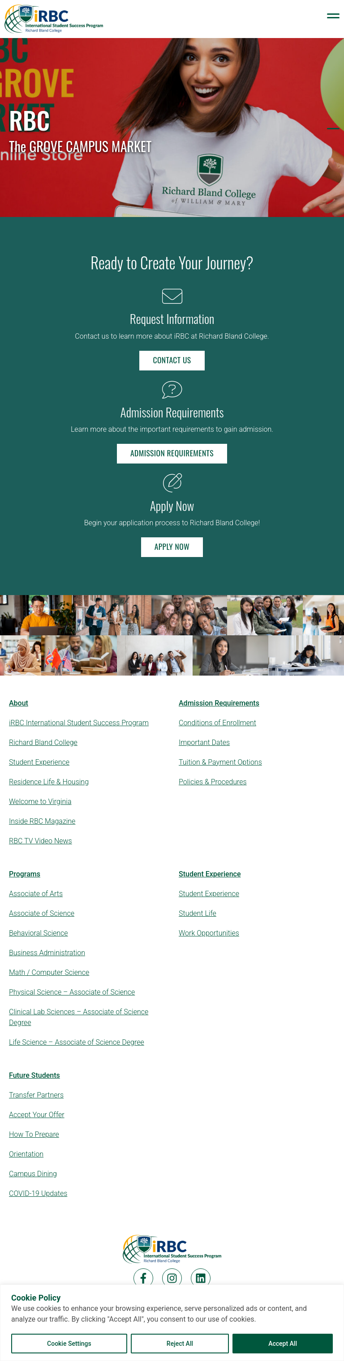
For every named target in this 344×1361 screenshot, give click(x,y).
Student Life (197, 913)
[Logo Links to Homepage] (53, 19)
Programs (24, 874)
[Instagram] (172, 1278)
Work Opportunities (209, 933)
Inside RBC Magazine (42, 821)
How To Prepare (34, 1134)
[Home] (172, 1249)
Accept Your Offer (36, 1114)
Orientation (26, 1154)
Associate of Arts (36, 893)
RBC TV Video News (40, 841)
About (18, 703)
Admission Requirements (172, 453)
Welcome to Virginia (40, 801)
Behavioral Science (38, 933)
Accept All (282, 1343)
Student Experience (39, 762)
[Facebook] (143, 1278)
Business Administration (47, 952)
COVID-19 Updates (38, 1193)
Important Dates (204, 742)
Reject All (180, 1343)
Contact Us (172, 360)
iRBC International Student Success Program (79, 723)
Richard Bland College (43, 742)
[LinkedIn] (201, 1278)
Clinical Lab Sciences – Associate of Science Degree (78, 1017)
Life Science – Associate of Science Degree (76, 1042)
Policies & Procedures (213, 782)
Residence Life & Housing (49, 782)
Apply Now (172, 546)
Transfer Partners (36, 1095)
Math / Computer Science (49, 972)
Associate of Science (41, 913)
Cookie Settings (69, 1343)
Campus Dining (33, 1174)
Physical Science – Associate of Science (72, 992)
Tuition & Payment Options (220, 762)
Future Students (34, 1075)
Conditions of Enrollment (217, 723)
